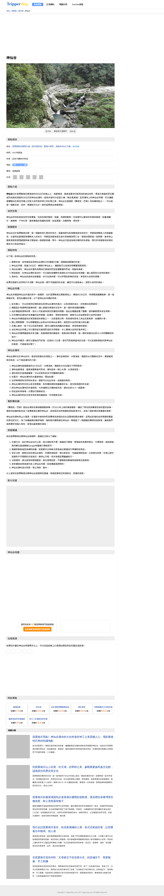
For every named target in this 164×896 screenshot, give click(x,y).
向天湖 (38, 707)
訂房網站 (50, 4)
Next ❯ (72, 131)
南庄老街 (81, 707)
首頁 (8, 11)
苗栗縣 (14, 11)
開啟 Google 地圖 (20, 165)
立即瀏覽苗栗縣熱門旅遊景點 (37, 629)
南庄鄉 (20, 11)
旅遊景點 (38, 4)
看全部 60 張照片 (60, 131)
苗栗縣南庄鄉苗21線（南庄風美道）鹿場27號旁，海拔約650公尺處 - (45, 146)
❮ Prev (48, 131)
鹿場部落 (16, 707)
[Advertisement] (82, 34)
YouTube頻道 (77, 4)
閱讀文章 (63, 4)
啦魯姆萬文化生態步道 (103, 707)
